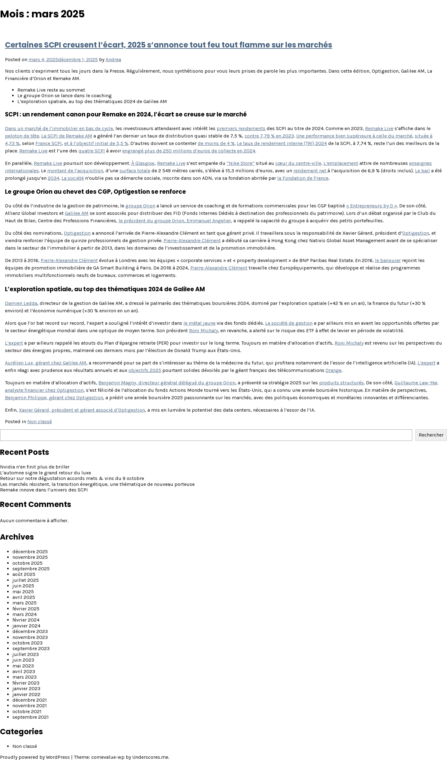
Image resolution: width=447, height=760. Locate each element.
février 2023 (25, 683)
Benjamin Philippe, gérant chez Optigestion (54, 397)
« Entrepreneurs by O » (371, 206)
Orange (333, 370)
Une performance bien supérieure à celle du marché (354, 136)
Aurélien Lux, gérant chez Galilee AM (45, 363)
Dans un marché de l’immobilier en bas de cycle (59, 128)
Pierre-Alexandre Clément (192, 240)
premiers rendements (241, 128)
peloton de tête (22, 136)
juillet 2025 (25, 580)
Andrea (113, 59)
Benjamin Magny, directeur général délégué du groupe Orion (166, 383)
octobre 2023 (27, 643)
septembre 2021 (30, 717)
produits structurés (341, 383)
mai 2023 (23, 666)
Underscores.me (150, 757)
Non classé (39, 421)
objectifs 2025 (145, 370)
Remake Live (379, 128)
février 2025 (25, 609)
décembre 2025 (30, 551)
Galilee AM (76, 213)
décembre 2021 (29, 700)
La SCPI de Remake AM (66, 136)
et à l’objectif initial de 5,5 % (96, 143)
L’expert (14, 343)
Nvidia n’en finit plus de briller (35, 467)
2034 (53, 178)
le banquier (388, 260)
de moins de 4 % (216, 143)
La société (72, 178)
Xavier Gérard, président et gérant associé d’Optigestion (82, 410)
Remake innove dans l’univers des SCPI (44, 490)
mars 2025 (24, 603)
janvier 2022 (26, 694)
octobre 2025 (27, 563)
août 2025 (23, 574)
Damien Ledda (21, 303)
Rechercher (431, 435)
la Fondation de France (302, 178)
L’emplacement (340, 163)
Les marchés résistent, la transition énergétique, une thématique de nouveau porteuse (97, 484)
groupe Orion (140, 206)
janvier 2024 (26, 626)
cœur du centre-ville (298, 163)
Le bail (422, 171)
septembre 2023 (31, 648)
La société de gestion (289, 323)
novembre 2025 (30, 557)
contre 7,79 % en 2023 (269, 136)
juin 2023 (23, 660)
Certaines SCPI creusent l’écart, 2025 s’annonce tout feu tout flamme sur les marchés (168, 45)
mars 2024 (24, 614)
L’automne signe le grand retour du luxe (45, 473)
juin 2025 (23, 586)
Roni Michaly (203, 330)
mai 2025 (23, 592)
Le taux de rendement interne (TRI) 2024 (282, 143)
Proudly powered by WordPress (35, 757)
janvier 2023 (26, 688)
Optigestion (77, 233)
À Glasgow (143, 163)
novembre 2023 (30, 637)
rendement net (310, 171)
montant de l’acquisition (75, 171)
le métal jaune (199, 323)
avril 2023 (23, 671)
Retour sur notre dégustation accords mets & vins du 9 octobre (72, 478)
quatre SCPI (92, 151)
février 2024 (25, 620)
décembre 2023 (30, 631)
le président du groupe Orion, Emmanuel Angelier (175, 221)
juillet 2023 (25, 654)
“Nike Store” (241, 163)
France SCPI (48, 143)
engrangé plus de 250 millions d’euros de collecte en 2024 (188, 151)
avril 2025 (23, 597)
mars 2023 (24, 677)
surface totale (135, 171)
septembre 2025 (31, 569)
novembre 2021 (29, 705)
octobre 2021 (27, 711)
